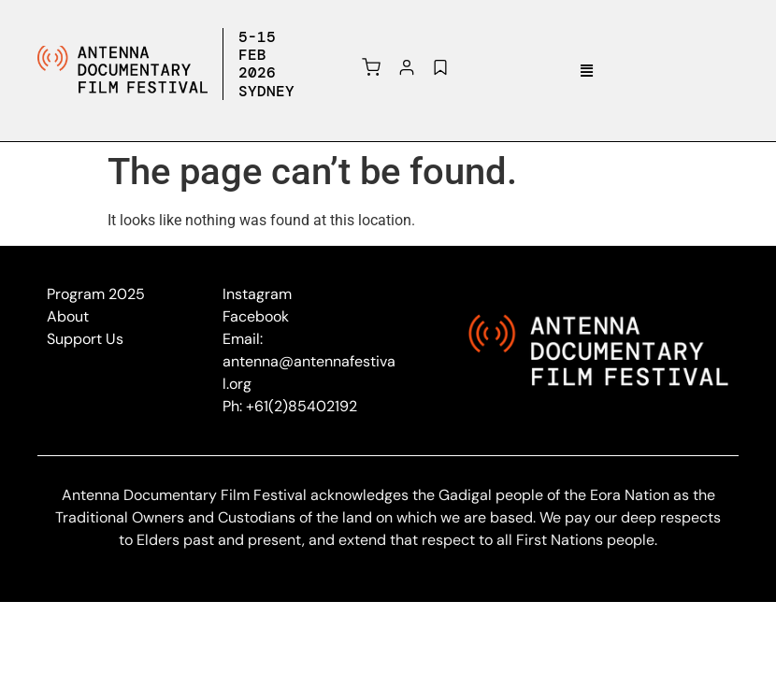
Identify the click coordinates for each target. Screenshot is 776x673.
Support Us (85, 339)
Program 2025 (96, 294)
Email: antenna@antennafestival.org (309, 361)
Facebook (256, 316)
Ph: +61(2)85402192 (290, 406)
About (68, 316)
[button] (587, 70)
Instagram (257, 294)
